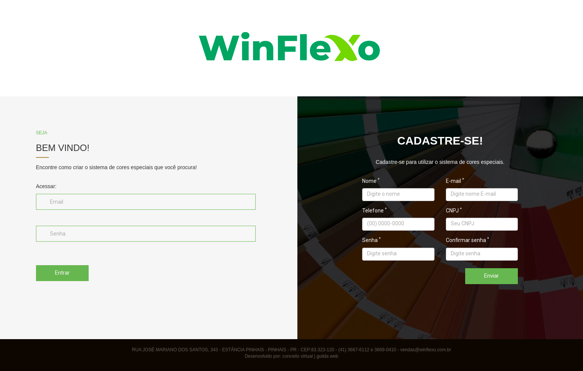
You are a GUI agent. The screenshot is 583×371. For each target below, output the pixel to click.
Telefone (374, 211)
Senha (371, 240)
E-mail (455, 181)
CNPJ (454, 211)
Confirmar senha (467, 240)
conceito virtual (298, 356)
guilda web (327, 356)
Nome (371, 181)
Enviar (491, 275)
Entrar (62, 272)
